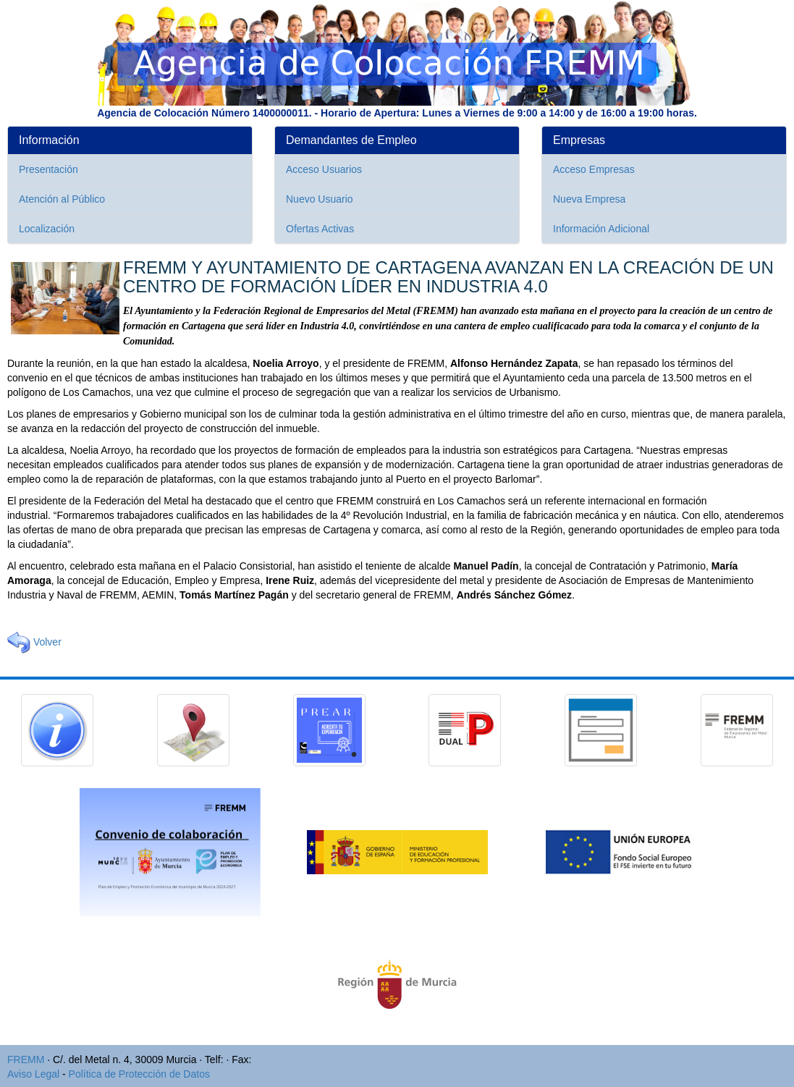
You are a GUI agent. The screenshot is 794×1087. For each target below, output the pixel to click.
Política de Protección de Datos (139, 1074)
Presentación (48, 169)
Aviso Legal (33, 1074)
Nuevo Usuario (319, 199)
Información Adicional (601, 228)
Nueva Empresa (589, 199)
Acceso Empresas (594, 169)
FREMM (25, 1059)
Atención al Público (62, 199)
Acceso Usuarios (324, 169)
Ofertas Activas (320, 228)
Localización (47, 228)
